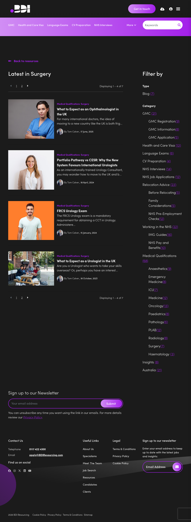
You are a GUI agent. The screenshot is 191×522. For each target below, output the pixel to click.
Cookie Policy (121, 463)
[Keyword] (159, 25)
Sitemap (88, 514)
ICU (153, 289)
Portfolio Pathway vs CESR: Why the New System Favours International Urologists (87, 162)
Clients (87, 491)
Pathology (158, 321)
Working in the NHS (160, 226)
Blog (148, 93)
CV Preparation (81, 25)
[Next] (27, 86)
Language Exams (57, 25)
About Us (88, 449)
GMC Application (163, 137)
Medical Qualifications (68, 103)
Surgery (85, 103)
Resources (89, 477)
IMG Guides (160, 234)
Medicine (157, 297)
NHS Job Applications (161, 176)
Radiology (158, 338)
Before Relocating (164, 192)
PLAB (154, 329)
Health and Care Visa (31, 25)
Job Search (89, 470)
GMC (11, 25)
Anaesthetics (159, 268)
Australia (152, 370)
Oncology (158, 305)
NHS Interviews (103, 25)
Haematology (161, 354)
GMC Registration (163, 121)
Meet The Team (92, 463)
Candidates (90, 484)
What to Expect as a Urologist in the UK (86, 260)
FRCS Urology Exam (72, 210)
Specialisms (90, 456)
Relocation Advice (159, 184)
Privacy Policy (32, 417)
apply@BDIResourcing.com (46, 455)
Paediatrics (158, 313)
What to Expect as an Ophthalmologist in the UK (88, 111)
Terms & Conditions (124, 449)
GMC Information (163, 129)
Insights (151, 362)
